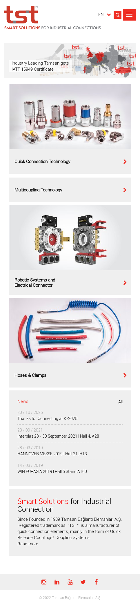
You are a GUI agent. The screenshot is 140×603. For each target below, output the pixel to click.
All (120, 402)
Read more (27, 544)
